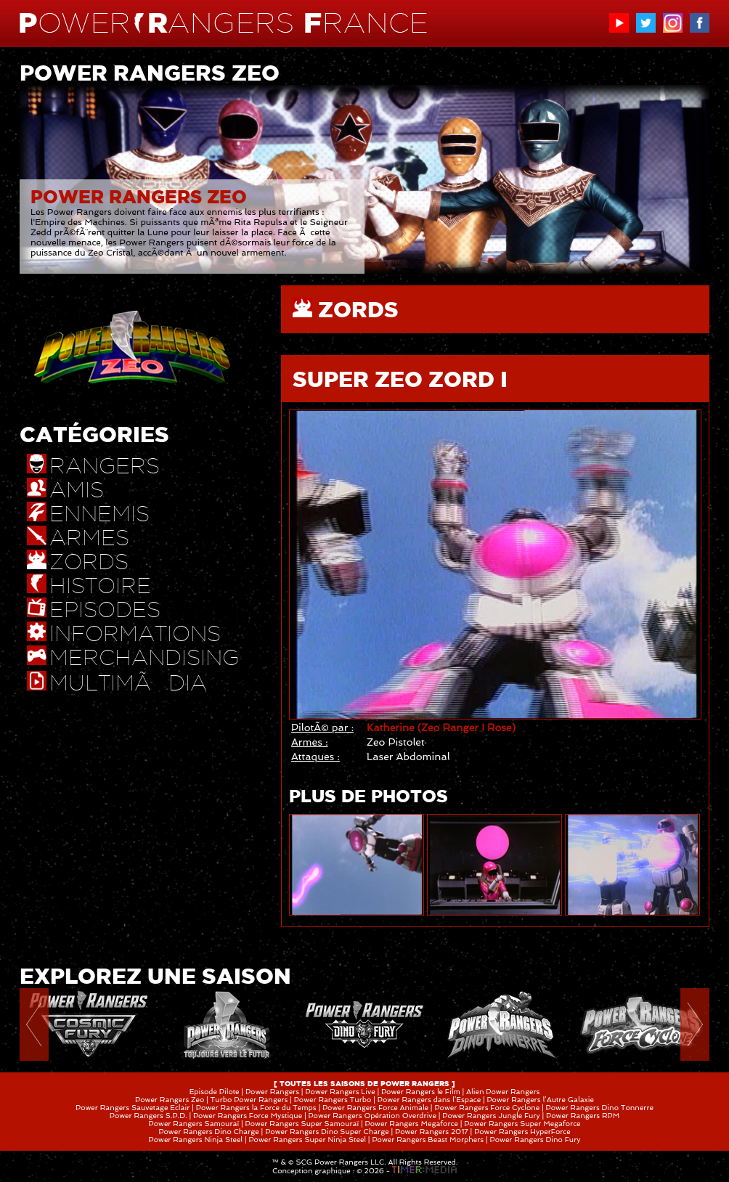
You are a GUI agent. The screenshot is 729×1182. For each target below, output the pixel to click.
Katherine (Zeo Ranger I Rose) (441, 727)
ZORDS (358, 309)
